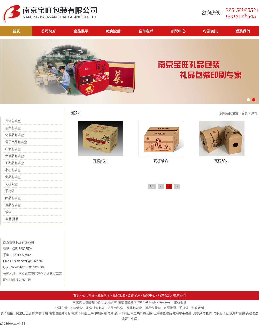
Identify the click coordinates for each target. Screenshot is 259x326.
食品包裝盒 (13, 177)
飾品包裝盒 (13, 198)
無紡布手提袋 (182, 313)
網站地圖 (180, 302)
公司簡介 (48, 31)
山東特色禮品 (162, 313)
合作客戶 (146, 31)
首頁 (16, 31)
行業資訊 (210, 31)
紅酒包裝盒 (13, 149)
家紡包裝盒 (13, 170)
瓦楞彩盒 (11, 184)
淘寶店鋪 (41, 313)
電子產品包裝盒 (16, 142)
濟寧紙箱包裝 (202, 313)
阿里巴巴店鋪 (25, 313)
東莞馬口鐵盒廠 (141, 313)
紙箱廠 (108, 313)
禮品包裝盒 (13, 205)
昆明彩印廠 (221, 313)
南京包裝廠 (125, 302)
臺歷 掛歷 (11, 219)
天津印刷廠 (237, 313)
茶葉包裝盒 (13, 128)
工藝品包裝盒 (14, 163)
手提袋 (9, 191)
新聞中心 (178, 31)
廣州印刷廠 (122, 313)
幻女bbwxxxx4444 (12, 323)
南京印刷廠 (79, 313)
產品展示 (81, 31)
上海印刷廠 (95, 313)
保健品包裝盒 (14, 156)
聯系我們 (242, 31)
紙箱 (8, 212)
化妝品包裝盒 (14, 135)
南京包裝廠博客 (60, 313)
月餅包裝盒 (13, 121)
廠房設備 (113, 31)
